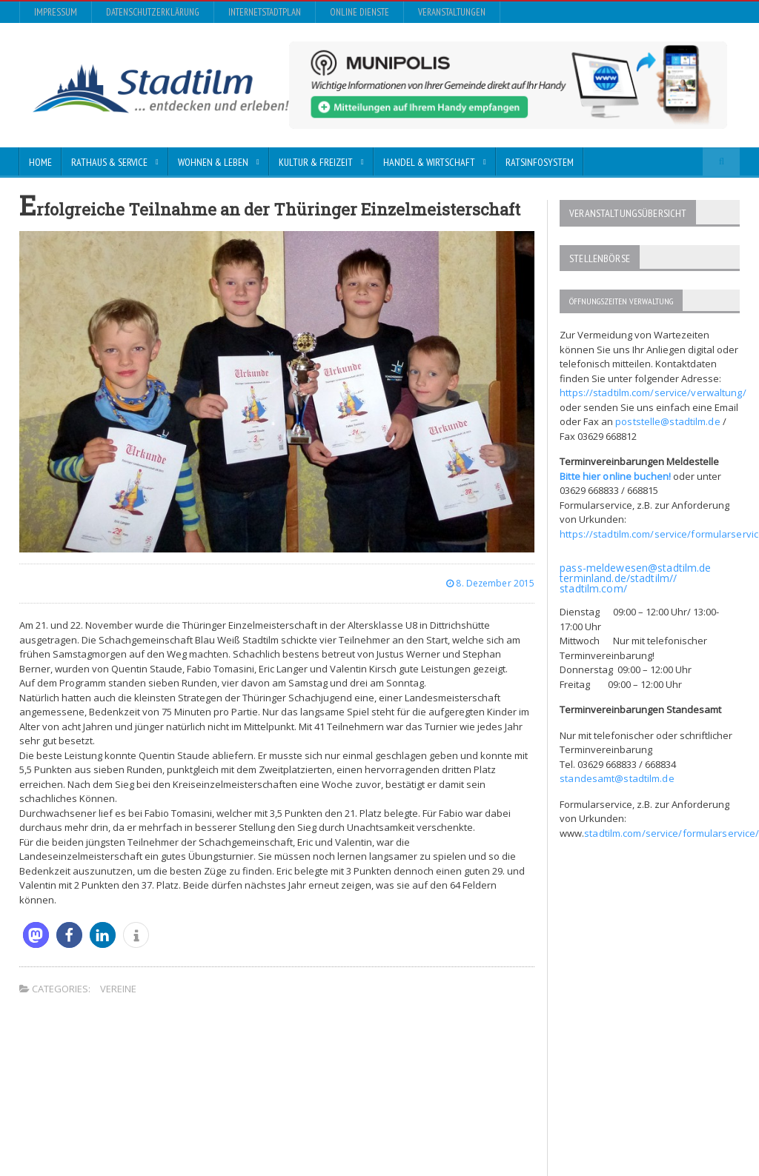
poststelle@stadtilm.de (666, 417)
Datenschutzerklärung (152, 12)
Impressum (55, 12)
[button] (36, 935)
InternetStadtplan (264, 12)
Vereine (118, 988)
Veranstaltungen (451, 12)
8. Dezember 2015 (491, 583)
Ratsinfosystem (540, 162)
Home (40, 162)
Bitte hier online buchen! (614, 471)
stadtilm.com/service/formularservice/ (670, 828)
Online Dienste (359, 12)
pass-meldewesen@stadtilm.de (634, 563)
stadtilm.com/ (593, 584)
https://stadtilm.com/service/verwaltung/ (651, 388)
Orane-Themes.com (318, 1113)
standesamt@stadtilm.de (616, 774)
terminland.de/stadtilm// (617, 574)
